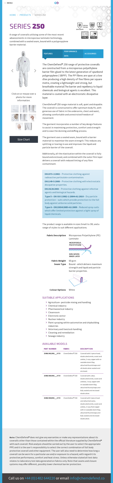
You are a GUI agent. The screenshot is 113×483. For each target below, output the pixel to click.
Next (35, 70)
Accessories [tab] (90, 53)
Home (13, 14)
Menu (8, 2)
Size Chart (24, 139)
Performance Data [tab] (70, 53)
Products (25, 14)
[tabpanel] (72, 242)
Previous (12, 70)
